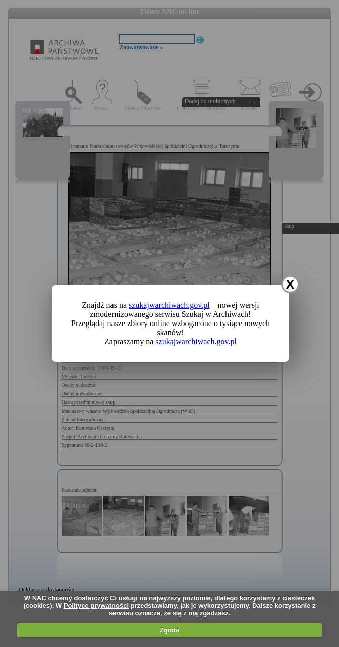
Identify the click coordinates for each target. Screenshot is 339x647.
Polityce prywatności (96, 605)
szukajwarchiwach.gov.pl (169, 305)
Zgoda (169, 630)
